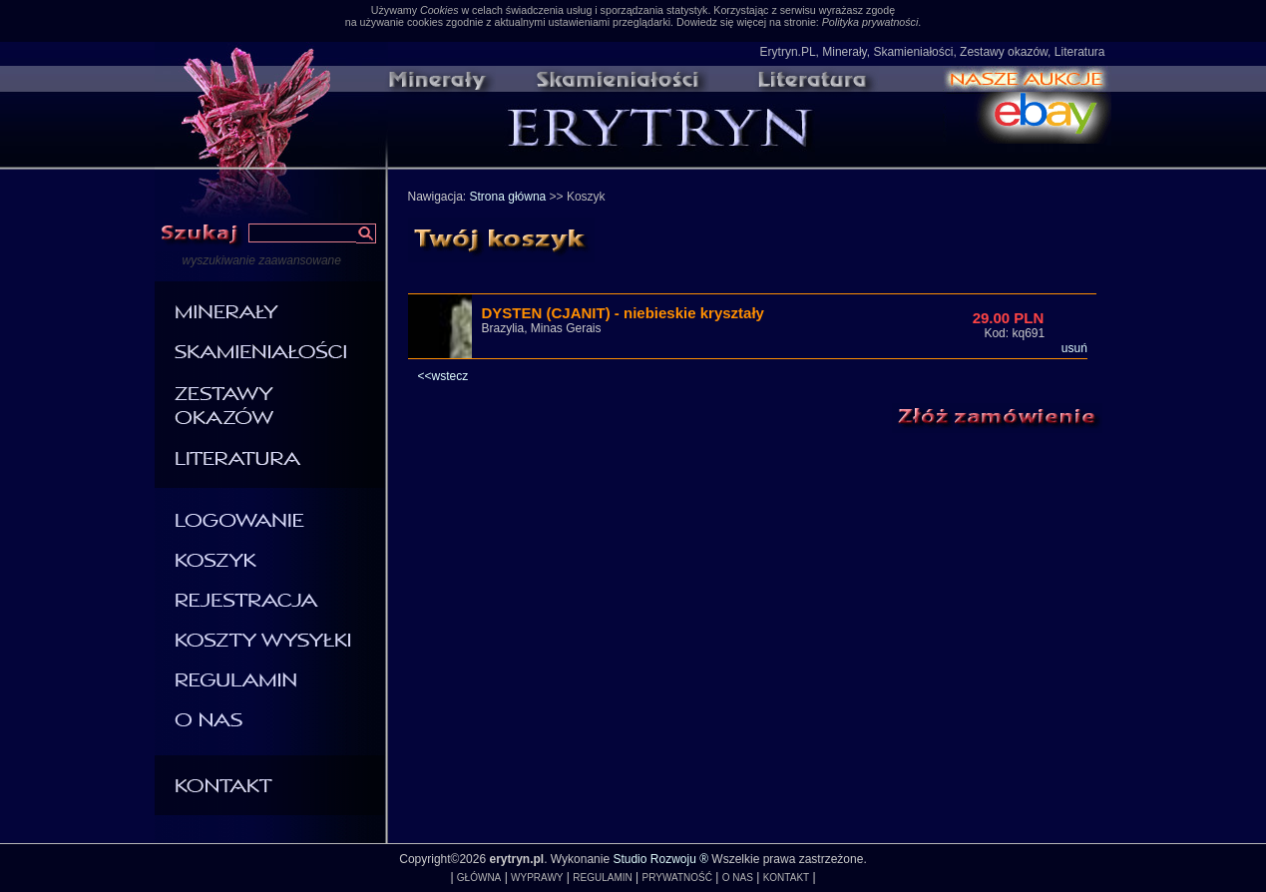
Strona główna (508, 197)
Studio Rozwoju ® (660, 859)
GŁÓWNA (479, 877)
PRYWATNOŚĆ (677, 877)
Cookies (439, 10)
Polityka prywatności (870, 22)
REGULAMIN (602, 877)
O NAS (737, 877)
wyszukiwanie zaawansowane (262, 260)
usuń (1074, 348)
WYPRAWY (537, 877)
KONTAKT (786, 877)
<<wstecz (443, 376)
